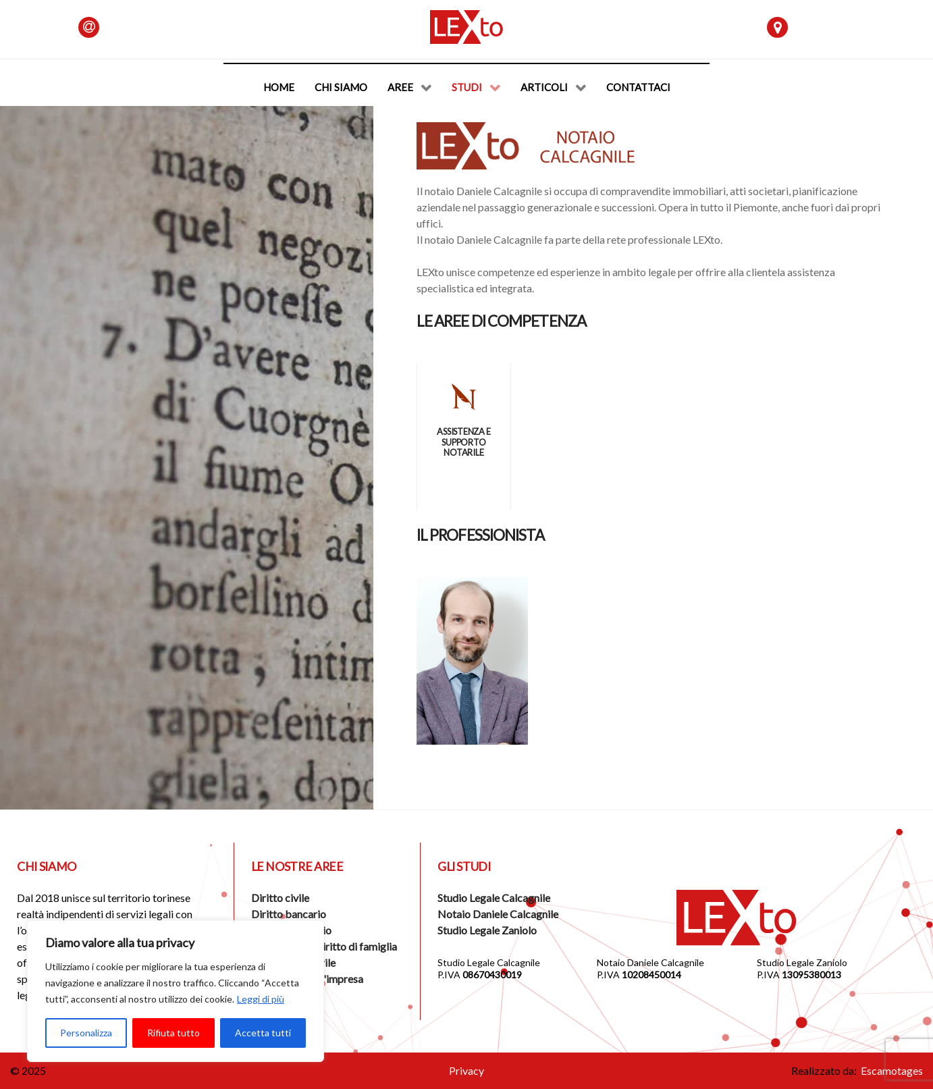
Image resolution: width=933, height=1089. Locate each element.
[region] (175, 991)
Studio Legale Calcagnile (493, 897)
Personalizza (86, 1032)
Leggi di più (260, 999)
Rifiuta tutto (173, 1032)
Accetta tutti (263, 1032)
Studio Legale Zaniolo (487, 930)
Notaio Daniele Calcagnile (497, 913)
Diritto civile (280, 897)
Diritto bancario (288, 913)
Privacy (466, 1070)
